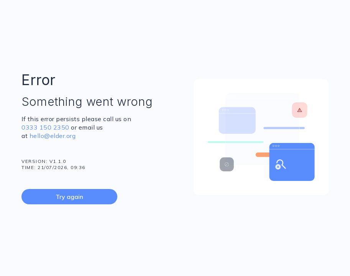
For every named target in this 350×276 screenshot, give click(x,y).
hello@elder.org (52, 136)
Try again (69, 196)
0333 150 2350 (45, 127)
